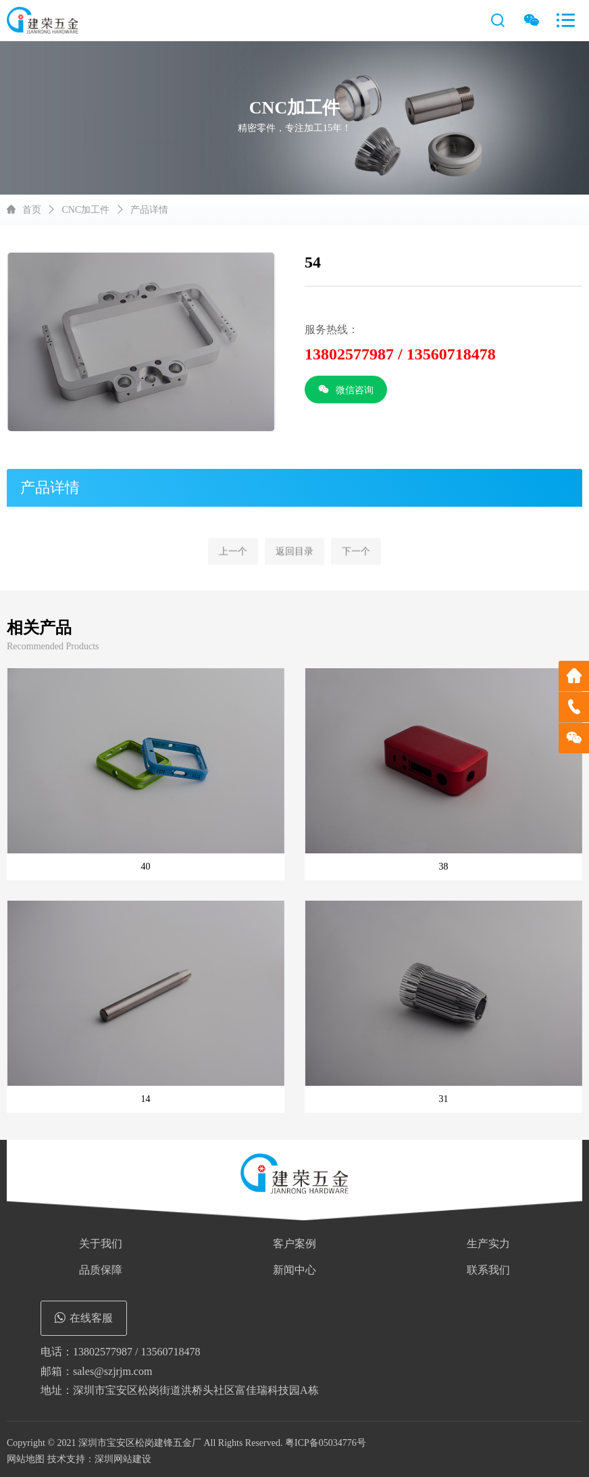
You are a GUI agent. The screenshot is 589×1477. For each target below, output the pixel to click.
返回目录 (294, 571)
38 (444, 866)
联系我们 (488, 1270)
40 (146, 866)
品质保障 (100, 1270)
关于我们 (100, 1243)
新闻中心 (294, 1270)
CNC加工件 (86, 210)
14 (146, 1099)
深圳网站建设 (123, 1459)
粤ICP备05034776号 (325, 1443)
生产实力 (488, 1243)
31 (444, 1099)
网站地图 (26, 1459)
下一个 (356, 571)
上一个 (233, 571)
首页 (31, 210)
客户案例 (294, 1243)
